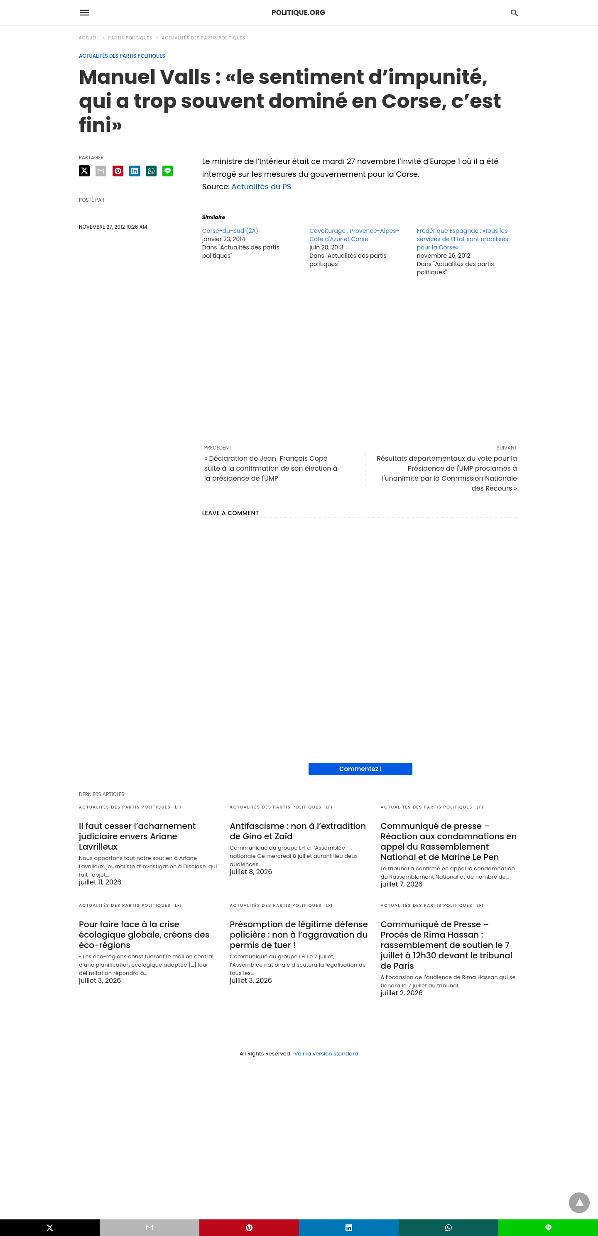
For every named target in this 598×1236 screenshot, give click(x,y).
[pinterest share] (118, 171)
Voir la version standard (326, 1054)
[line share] (167, 171)
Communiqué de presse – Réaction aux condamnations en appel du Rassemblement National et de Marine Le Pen (449, 841)
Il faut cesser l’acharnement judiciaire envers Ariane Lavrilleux (137, 836)
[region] (360, 357)
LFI (178, 807)
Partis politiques (130, 38)
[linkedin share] (134, 171)
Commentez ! (360, 769)
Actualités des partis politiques (203, 38)
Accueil (89, 38)
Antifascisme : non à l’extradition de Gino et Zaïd (298, 831)
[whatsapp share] (151, 171)
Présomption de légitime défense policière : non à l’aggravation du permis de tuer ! (299, 934)
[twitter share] (84, 170)
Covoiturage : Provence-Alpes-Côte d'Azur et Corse (354, 235)
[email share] (101, 171)
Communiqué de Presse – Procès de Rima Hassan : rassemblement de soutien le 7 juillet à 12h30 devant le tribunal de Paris (446, 945)
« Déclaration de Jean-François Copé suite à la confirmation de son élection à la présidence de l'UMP (271, 468)
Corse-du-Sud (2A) (230, 231)
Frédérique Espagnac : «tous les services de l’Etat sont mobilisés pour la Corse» (462, 239)
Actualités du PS (262, 186)
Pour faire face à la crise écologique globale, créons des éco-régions (144, 934)
